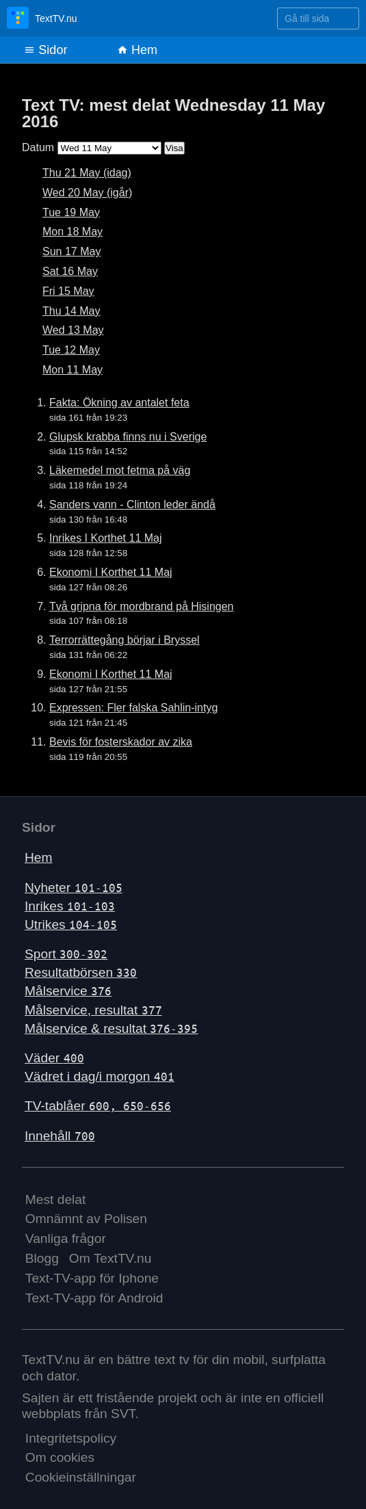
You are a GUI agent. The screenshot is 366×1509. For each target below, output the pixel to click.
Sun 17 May (71, 251)
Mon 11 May (72, 370)
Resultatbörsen (81, 972)
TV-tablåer (98, 1106)
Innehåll (60, 1136)
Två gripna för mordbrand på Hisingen (141, 606)
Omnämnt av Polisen (86, 1218)
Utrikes (71, 924)
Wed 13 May (73, 330)
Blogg (42, 1258)
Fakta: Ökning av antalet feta (119, 402)
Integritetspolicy (70, 1438)
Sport (66, 954)
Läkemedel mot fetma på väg (119, 470)
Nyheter (73, 887)
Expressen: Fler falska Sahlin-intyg (133, 707)
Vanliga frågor (65, 1238)
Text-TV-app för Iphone (92, 1278)
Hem (137, 50)
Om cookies (59, 1457)
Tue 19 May (71, 212)
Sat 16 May (70, 271)
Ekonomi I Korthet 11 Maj (110, 572)
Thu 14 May (71, 311)
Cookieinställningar (80, 1477)
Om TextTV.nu (110, 1258)
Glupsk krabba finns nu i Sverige (128, 437)
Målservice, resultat (93, 1010)
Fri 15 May (68, 291)
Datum (38, 147)
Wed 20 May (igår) (87, 192)
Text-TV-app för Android (94, 1298)
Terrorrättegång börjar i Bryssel (124, 640)
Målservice (68, 991)
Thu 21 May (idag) (86, 173)
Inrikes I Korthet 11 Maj (105, 538)
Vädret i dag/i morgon (99, 1076)
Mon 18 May (72, 231)
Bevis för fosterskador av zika (120, 742)
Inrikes (70, 906)
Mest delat (55, 1199)
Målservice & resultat (111, 1028)
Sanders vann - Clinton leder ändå (132, 504)
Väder (54, 1058)
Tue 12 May (71, 350)
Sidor (45, 50)
